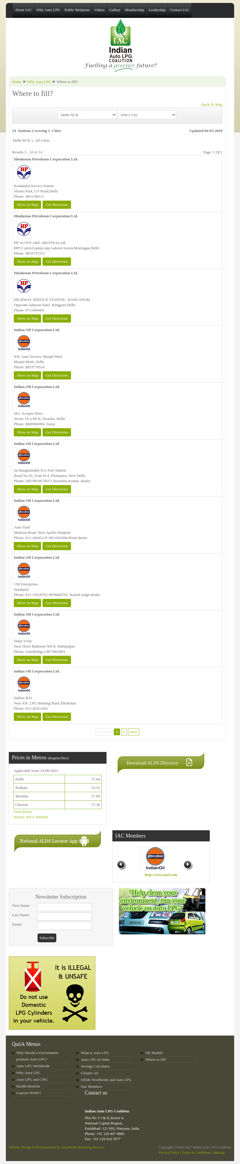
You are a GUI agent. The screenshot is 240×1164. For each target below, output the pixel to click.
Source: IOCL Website (30, 817)
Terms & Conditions (196, 1153)
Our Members (91, 1086)
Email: (17, 924)
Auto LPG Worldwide (33, 1066)
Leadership (157, 10)
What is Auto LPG (95, 1053)
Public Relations (77, 10)
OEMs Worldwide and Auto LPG (106, 1079)
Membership (134, 10)
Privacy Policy (169, 1153)
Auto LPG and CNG (32, 1079)
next (133, 732)
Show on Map (27, 204)
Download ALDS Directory (152, 762)
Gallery (115, 10)
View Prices (22, 811)
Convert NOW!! (28, 1093)
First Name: (21, 905)
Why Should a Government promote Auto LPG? (37, 1056)
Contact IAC (179, 10)
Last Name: (21, 915)
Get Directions (56, 204)
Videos (99, 10)
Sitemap (218, 1153)
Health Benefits (28, 1086)
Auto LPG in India (95, 1059)
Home (16, 81)
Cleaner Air (89, 1073)
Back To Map (212, 104)
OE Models (154, 1053)
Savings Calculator (95, 1066)
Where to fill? (155, 1059)
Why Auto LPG (48, 10)
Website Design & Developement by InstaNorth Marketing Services (57, 1147)
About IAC (23, 10)
